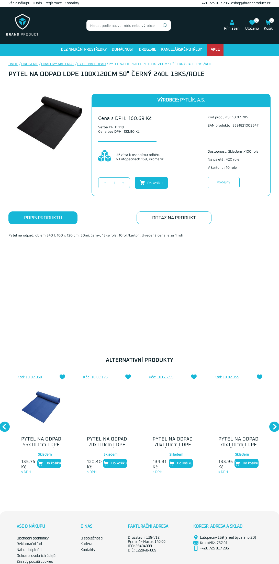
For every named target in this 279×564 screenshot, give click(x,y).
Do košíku (151, 182)
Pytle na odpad (91, 64)
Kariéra (86, 544)
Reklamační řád (29, 544)
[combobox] (128, 25)
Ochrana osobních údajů (36, 556)
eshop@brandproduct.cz (251, 3)
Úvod (13, 64)
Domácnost (123, 49)
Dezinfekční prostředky (84, 49)
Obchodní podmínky (33, 538)
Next (271, 424)
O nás (37, 3)
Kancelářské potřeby (181, 49)
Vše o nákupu (19, 3)
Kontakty (71, 3)
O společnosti (92, 538)
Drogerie (147, 49)
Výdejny (223, 182)
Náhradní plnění (29, 550)
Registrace (53, 3)
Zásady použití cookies (35, 561)
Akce (215, 49)
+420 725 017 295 (214, 3)
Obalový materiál (57, 64)
